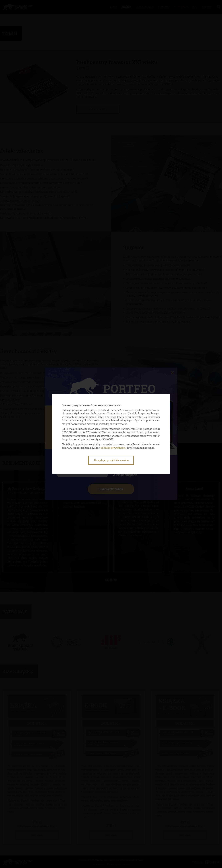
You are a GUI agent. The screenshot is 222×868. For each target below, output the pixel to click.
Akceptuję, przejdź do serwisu (111, 460)
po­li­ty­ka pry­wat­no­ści (113, 447)
